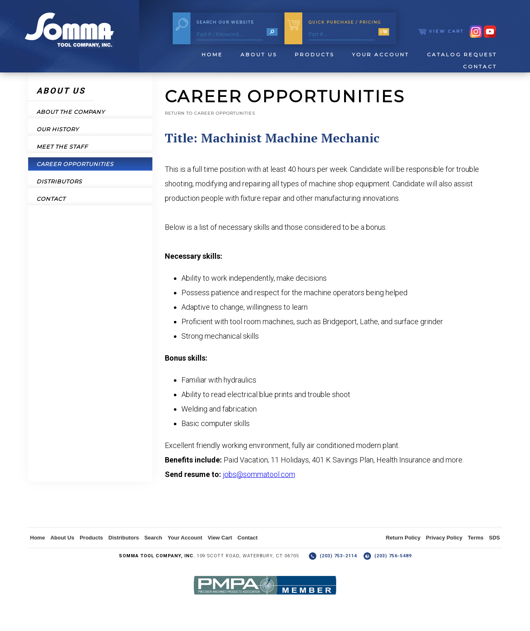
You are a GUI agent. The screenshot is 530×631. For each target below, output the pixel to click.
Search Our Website (225, 22)
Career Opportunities (74, 164)
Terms (476, 538)
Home (212, 54)
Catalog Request (462, 54)
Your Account (380, 54)
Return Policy (403, 538)
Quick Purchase (344, 22)
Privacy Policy (444, 538)
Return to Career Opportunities (210, 113)
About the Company (70, 111)
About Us (259, 54)
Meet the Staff (62, 146)
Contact (480, 66)
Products (314, 54)
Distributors (59, 181)
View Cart (441, 31)
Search (153, 538)
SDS (494, 538)
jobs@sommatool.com (259, 474)
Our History (57, 129)
